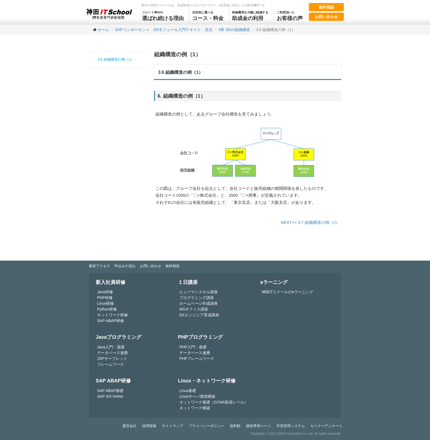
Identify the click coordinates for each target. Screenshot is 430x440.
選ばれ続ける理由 (163, 15)
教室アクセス (99, 266)
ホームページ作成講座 (198, 303)
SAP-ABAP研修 (110, 320)
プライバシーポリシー (206, 426)
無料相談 (326, 7)
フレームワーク (110, 364)
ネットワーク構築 (194, 408)
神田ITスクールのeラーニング (287, 292)
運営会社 (129, 426)
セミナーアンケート (326, 426)
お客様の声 (290, 15)
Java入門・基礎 (111, 347)
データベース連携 (112, 353)
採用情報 (149, 426)
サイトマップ (172, 426)
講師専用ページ (258, 426)
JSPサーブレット (112, 358)
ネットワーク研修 (112, 315)
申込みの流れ (125, 266)
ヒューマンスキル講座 (198, 292)
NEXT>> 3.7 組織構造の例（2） (310, 222)
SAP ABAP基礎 (110, 390)
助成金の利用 (250, 15)
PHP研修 (105, 297)
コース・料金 (208, 15)
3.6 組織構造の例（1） (116, 59)
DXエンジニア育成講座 (199, 315)
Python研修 (107, 309)
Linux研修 (105, 303)
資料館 (235, 426)
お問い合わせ (326, 17)
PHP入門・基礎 (192, 347)
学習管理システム (290, 426)
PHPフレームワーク (196, 358)
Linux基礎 (187, 390)
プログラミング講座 (196, 297)
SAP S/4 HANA (110, 396)
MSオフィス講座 (193, 309)
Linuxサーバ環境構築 (197, 396)
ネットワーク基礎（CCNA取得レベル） (213, 402)
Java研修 (105, 292)
